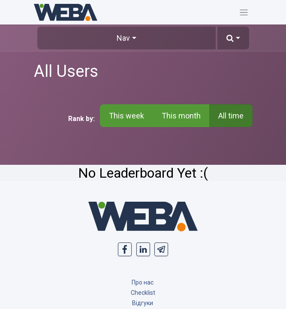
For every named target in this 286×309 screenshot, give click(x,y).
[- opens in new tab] (125, 249)
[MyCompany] (143, 216)
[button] (233, 38)
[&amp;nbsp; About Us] (143, 282)
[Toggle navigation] (244, 12)
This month (181, 115)
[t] (161, 249)
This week (126, 115)
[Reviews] (142, 303)
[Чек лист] (143, 292)
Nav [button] (123, 37)
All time (231, 115)
